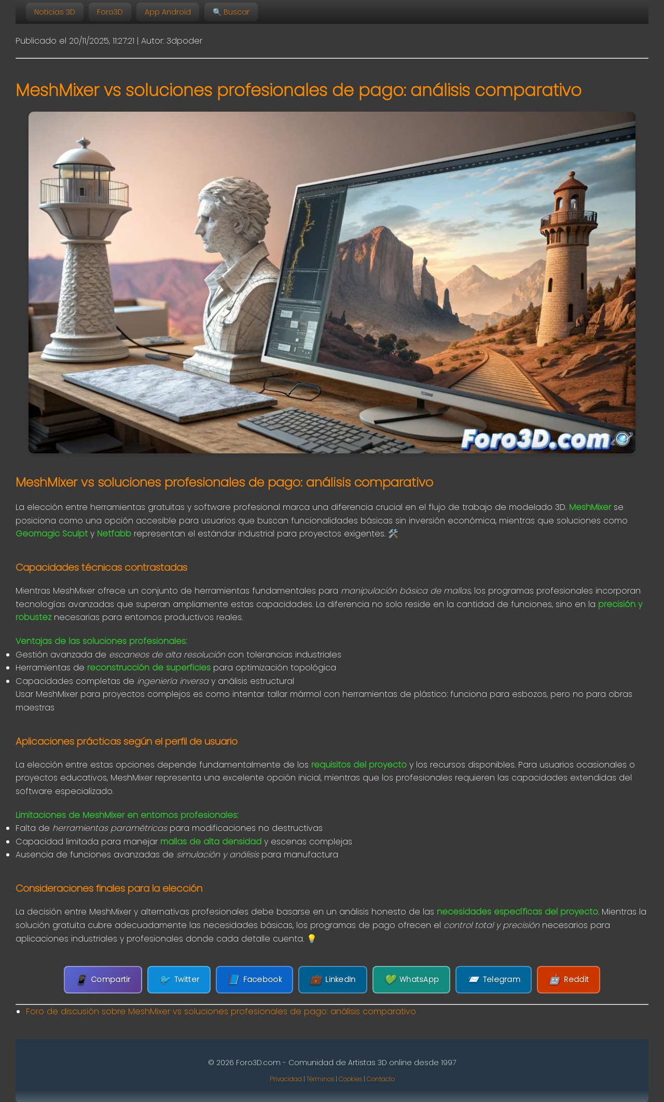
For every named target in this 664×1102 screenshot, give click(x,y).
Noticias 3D (54, 12)
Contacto (381, 1078)
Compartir (103, 980)
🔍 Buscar (231, 12)
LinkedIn (333, 979)
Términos (320, 1078)
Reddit (568, 979)
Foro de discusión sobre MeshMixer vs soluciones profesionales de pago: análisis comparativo (221, 1011)
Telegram (493, 979)
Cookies (350, 1078)
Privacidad (286, 1078)
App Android (168, 12)
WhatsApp (411, 979)
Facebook (254, 979)
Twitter (179, 979)
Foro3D (110, 12)
